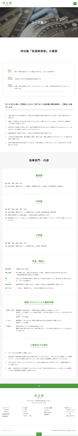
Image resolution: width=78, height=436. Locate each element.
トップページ (5, 408)
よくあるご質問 (48, 408)
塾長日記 (6, 412)
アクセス (46, 410)
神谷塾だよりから (70, 410)
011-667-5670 (42, 402)
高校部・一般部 (27, 415)
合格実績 (46, 414)
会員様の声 (5, 416)
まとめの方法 (69, 412)
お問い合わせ (47, 412)
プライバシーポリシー (8, 430)
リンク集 (68, 414)
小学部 (25, 410)
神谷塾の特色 (5, 414)
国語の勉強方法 (69, 415)
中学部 (25, 412)
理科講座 (25, 414)
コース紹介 (25, 408)
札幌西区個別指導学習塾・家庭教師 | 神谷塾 (64, 430)
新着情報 (6, 410)
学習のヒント (68, 408)
